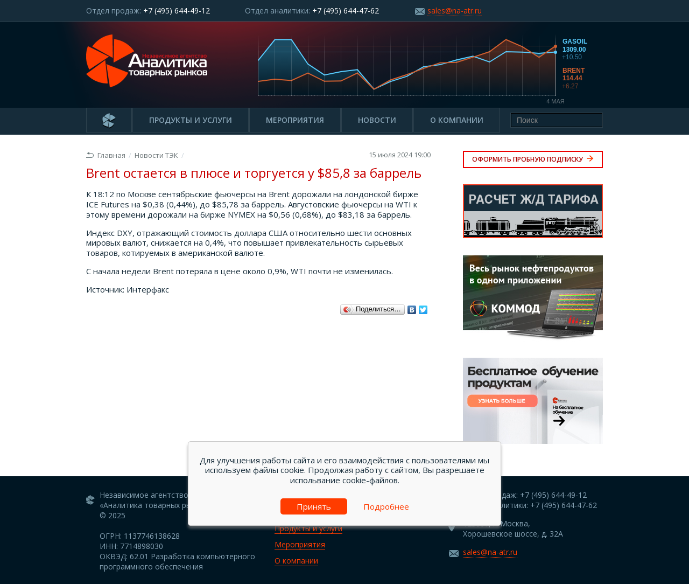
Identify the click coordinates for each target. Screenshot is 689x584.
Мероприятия (295, 120)
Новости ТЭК (156, 155)
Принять (314, 506)
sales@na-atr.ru (454, 10)
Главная (105, 155)
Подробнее (386, 506)
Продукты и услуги (190, 120)
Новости (377, 120)
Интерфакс (147, 289)
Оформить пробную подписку (533, 159)
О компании (456, 120)
